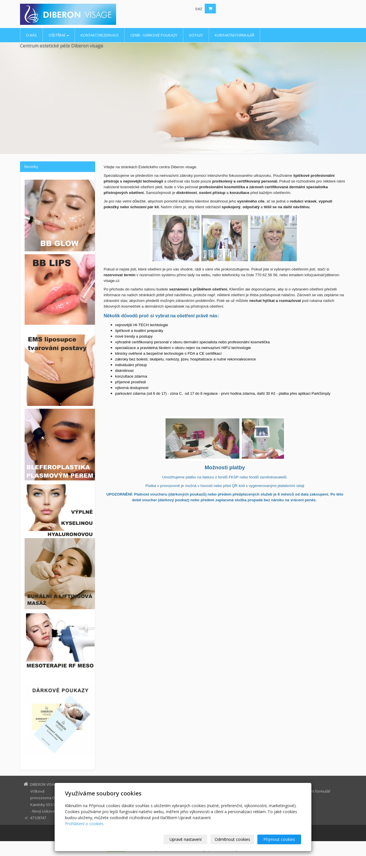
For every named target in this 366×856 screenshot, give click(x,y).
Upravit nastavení (186, 839)
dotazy (196, 35)
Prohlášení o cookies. (84, 823)
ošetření (59, 35)
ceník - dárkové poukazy (153, 35)
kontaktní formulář (234, 35)
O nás (31, 35)
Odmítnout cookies (232, 839)
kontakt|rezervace (100, 35)
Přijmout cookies (279, 839)
